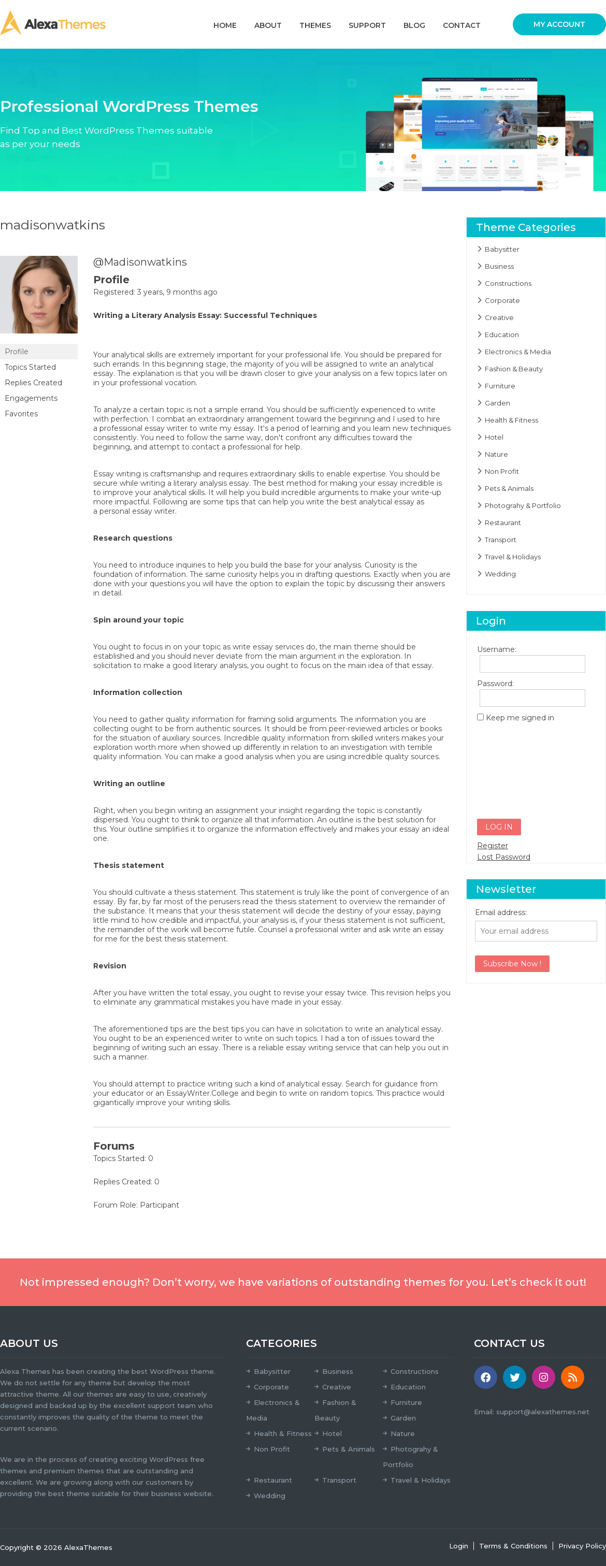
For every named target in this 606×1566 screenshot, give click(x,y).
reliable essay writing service (309, 1047)
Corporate (502, 300)
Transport (500, 539)
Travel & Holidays (513, 557)
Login (458, 1546)
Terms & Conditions (513, 1546)
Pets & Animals (509, 488)
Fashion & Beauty (514, 369)
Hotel (494, 437)
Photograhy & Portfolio (523, 505)
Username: (495, 649)
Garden (497, 403)
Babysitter (502, 249)
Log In (499, 827)
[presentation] (519, 766)
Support (367, 25)
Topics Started (30, 367)
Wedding (500, 574)
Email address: (501, 912)
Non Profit (502, 471)
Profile (16, 351)
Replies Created (33, 382)
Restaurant (503, 522)
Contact (462, 25)
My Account (559, 24)
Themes (315, 25)
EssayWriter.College (202, 1093)
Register (492, 845)
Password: (495, 683)
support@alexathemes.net (542, 1412)
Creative (499, 317)
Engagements (31, 398)
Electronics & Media (518, 351)
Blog (414, 25)
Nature (496, 454)
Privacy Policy (582, 1546)
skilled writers (375, 738)
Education (502, 334)
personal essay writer (137, 511)
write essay (253, 646)
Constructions (508, 283)
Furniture (500, 386)
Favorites (21, 413)
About (268, 25)
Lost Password (503, 857)
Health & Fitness (511, 420)
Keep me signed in (520, 717)
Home (225, 25)
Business (499, 266)
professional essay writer (143, 428)
